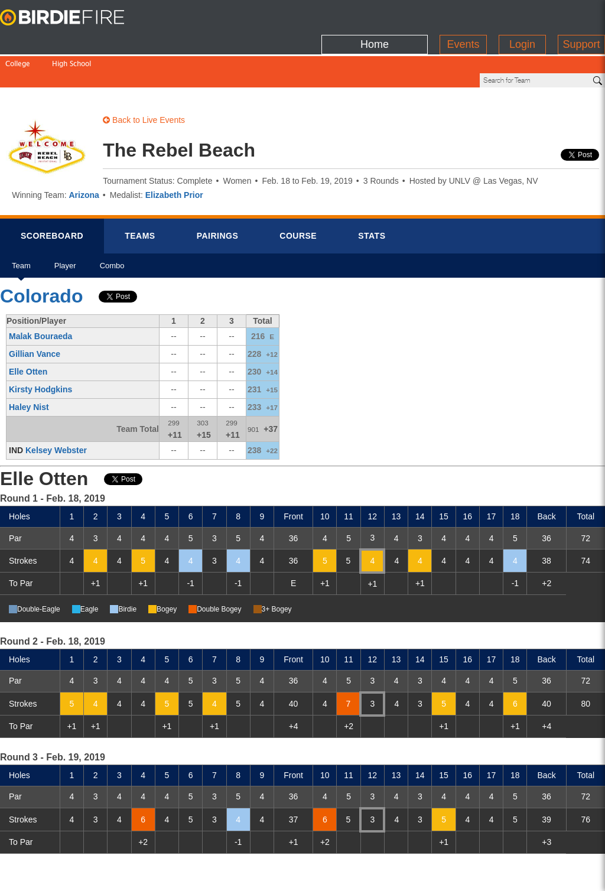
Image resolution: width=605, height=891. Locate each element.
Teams (140, 195)
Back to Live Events (144, 79)
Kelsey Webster (56, 410)
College (17, 40)
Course (298, 195)
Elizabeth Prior (174, 155)
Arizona (84, 155)
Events (463, 15)
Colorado (41, 255)
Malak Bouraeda (40, 296)
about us (465, 874)
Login (522, 15)
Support (581, 15)
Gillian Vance (34, 313)
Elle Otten (28, 331)
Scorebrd (52, 195)
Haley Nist (29, 367)
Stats (371, 195)
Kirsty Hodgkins (40, 349)
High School (71, 40)
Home (374, 15)
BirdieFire (74, 17)
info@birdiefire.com (534, 874)
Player (65, 229)
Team (21, 229)
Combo (112, 229)
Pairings (218, 195)
